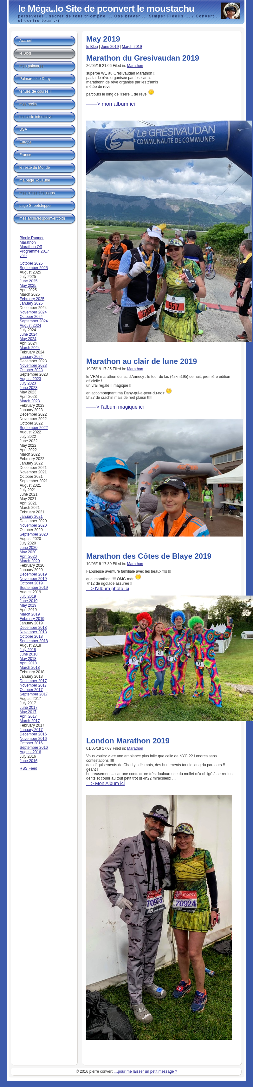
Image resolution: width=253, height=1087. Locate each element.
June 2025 (28, 281)
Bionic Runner (31, 238)
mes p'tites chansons (37, 193)
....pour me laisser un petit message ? (145, 1071)
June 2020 (28, 547)
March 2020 (30, 561)
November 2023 (33, 365)
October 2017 (31, 690)
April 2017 (28, 716)
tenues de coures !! (35, 91)
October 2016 (31, 743)
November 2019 (33, 578)
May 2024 (28, 339)
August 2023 (30, 379)
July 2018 (28, 650)
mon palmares (31, 66)
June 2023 (28, 387)
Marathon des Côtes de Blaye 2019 (148, 556)
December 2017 (33, 681)
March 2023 (30, 401)
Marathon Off (31, 247)
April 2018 (28, 663)
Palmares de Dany (35, 78)
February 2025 (32, 299)
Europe (25, 142)
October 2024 (31, 316)
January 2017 (31, 730)
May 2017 (28, 712)
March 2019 (132, 46)
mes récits (28, 104)
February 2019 (32, 618)
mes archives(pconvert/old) (42, 218)
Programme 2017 (34, 251)
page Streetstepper (35, 205)
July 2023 (28, 383)
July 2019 (28, 596)
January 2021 (31, 516)
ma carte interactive (36, 117)
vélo (23, 256)
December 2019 (33, 574)
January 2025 (31, 303)
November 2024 (33, 312)
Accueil (25, 40)
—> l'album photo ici (107, 588)
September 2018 (34, 641)
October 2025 (31, 263)
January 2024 (31, 356)
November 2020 (33, 525)
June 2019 (110, 46)
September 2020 (34, 534)
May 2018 (28, 658)
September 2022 (34, 427)
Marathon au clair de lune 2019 (141, 361)
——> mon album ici (110, 104)
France (25, 155)
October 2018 (31, 636)
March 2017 (30, 721)
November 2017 (33, 685)
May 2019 (28, 605)
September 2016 (34, 747)
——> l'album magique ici (115, 407)
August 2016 (30, 752)
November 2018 (33, 632)
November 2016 (33, 738)
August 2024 (30, 325)
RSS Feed (28, 768)
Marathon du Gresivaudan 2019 (142, 58)
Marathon (135, 65)
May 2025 (28, 285)
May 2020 (28, 552)
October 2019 (31, 583)
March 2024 (30, 348)
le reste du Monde (34, 167)
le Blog (92, 46)
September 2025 (34, 268)
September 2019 (34, 587)
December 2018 (33, 627)
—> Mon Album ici (105, 783)
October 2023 (31, 370)
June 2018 (28, 654)
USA (23, 129)
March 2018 (30, 667)
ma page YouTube (34, 180)
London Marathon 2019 (128, 740)
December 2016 (33, 734)
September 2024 (34, 321)
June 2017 (28, 707)
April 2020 (28, 556)
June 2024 (28, 334)
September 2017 (34, 694)
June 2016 (28, 761)
